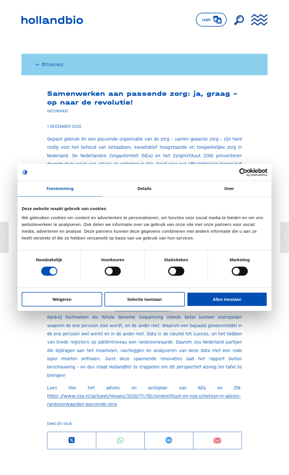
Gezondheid (57, 111)
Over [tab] (229, 188)
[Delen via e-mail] (217, 440)
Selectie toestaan (144, 299)
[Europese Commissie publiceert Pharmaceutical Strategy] (284, 237)
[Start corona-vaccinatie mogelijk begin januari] (4, 237)
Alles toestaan (227, 299)
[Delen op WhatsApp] (120, 440)
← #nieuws (49, 64)
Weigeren (61, 299)
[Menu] (257, 20)
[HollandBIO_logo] (52, 20)
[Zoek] (238, 20)
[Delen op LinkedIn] (169, 440)
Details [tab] (144, 188)
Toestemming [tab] (60, 188)
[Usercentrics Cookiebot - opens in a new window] (242, 172)
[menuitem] (211, 20)
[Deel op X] (71, 440)
